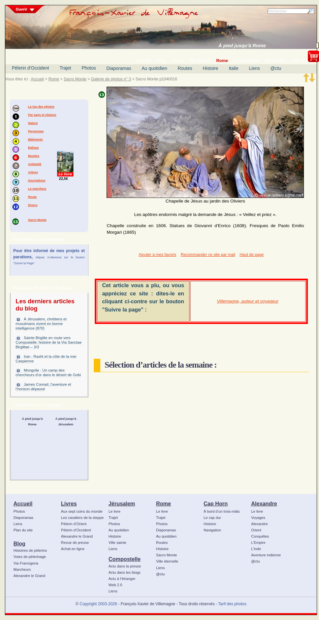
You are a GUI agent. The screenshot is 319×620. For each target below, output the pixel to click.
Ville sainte (117, 543)
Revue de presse (75, 543)
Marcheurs (22, 569)
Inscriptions (37, 180)
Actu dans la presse (125, 566)
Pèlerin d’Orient (74, 524)
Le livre (114, 511)
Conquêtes (260, 536)
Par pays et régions (42, 115)
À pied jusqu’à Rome (242, 45)
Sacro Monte (75, 79)
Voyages (258, 518)
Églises (33, 147)
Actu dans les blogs (125, 572)
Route (32, 197)
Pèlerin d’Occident (30, 68)
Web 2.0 (115, 585)
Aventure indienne (266, 555)
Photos (89, 68)
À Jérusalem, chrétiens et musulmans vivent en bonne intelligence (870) (41, 323)
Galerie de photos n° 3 (111, 79)
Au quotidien (154, 68)
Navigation (212, 530)
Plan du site (23, 530)
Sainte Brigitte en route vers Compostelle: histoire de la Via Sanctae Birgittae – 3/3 (49, 342)
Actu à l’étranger (122, 579)
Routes (185, 68)
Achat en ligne (72, 549)
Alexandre (264, 503)
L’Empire (258, 543)
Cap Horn (216, 503)
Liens (254, 68)
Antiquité (34, 164)
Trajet (65, 68)
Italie (234, 68)
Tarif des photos (232, 604)
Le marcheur (37, 188)
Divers (33, 205)
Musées (33, 156)
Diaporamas (119, 68)
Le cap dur (212, 518)
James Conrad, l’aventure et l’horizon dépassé (43, 386)
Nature (33, 123)
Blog (19, 543)
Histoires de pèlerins (30, 550)
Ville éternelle (167, 561)
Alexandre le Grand (29, 576)
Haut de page (252, 254)
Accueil (37, 79)
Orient (256, 530)
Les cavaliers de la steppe (82, 518)
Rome (54, 79)
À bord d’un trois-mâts (222, 511)
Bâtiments (35, 139)
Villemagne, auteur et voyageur (248, 301)
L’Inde (256, 549)
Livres (69, 503)
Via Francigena (25, 563)
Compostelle (125, 559)
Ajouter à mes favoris (157, 254)
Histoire (210, 68)
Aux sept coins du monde (82, 511)
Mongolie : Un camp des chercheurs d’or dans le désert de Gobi (48, 372)
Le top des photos (41, 106)
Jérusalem (122, 503)
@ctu (275, 68)
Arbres (33, 172)
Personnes (36, 131)
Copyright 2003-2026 (98, 604)
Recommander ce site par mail (208, 254)
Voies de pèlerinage (29, 557)
